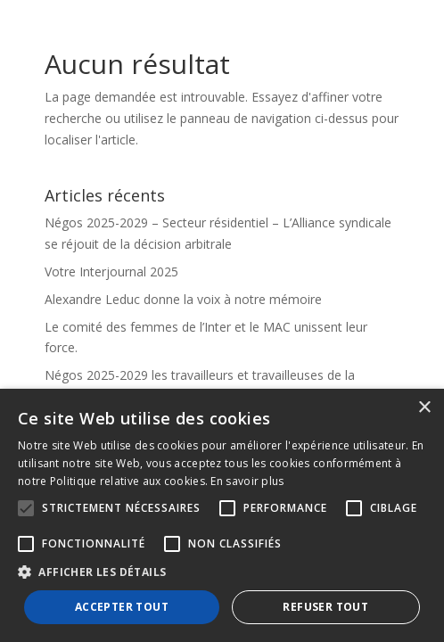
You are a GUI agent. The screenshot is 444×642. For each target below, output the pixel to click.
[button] (222, 572)
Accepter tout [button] (122, 606)
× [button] (424, 408)
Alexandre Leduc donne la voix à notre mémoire (183, 299)
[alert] (222, 515)
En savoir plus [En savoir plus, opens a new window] (247, 481)
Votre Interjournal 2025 (111, 271)
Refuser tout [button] (325, 606)
